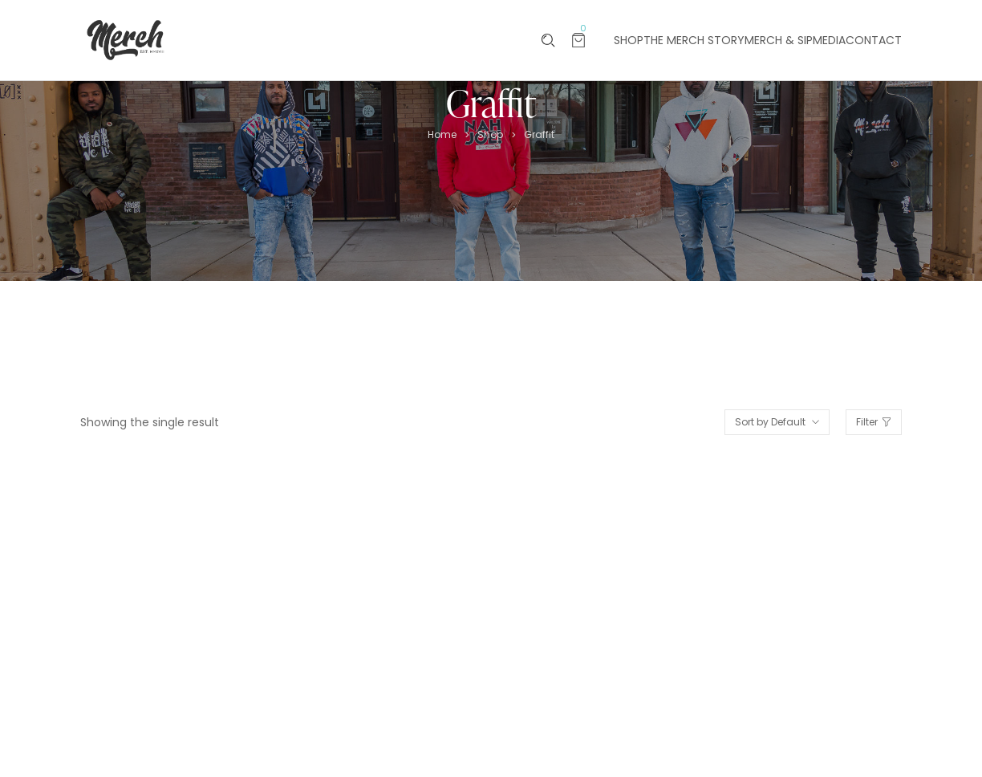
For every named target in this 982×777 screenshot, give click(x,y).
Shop (490, 134)
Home (442, 134)
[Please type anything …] (548, 40)
